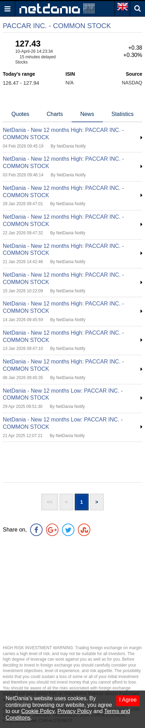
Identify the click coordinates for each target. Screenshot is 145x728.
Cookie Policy (37, 711)
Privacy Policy (74, 711)
